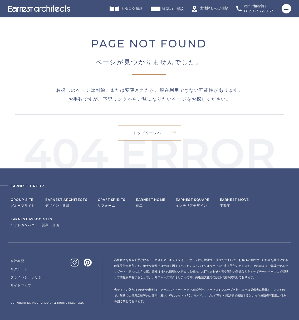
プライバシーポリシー (28, 277)
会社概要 (17, 261)
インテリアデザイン (192, 202)
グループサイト (23, 202)
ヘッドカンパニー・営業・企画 (35, 222)
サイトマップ (21, 285)
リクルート (19, 269)
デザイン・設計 (66, 202)
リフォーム (111, 202)
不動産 (234, 202)
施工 (150, 202)
